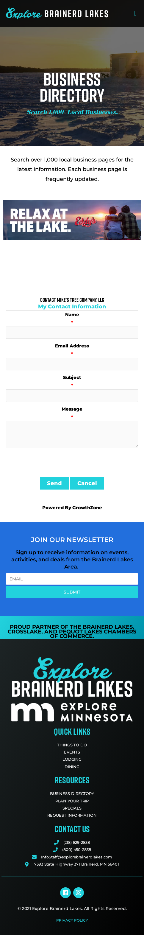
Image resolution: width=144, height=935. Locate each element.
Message (72, 409)
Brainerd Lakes (108, 627)
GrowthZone (87, 507)
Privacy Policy (72, 920)
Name (72, 314)
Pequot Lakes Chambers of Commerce (93, 634)
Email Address (72, 346)
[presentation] (51, 462)
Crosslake (24, 631)
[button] (135, 13)
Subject (72, 377)
